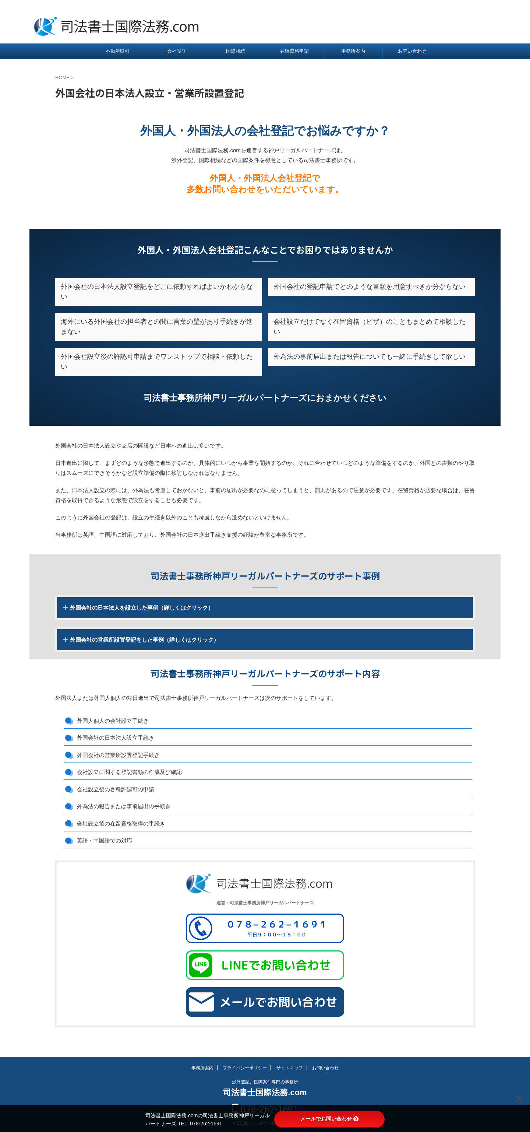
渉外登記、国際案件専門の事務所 (265, 1081)
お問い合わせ (412, 51)
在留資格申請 (294, 51)
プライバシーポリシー (245, 1067)
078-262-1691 (460, 22)
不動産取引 (118, 51)
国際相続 (235, 51)
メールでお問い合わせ (329, 1119)
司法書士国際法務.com (265, 1092)
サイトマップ (289, 1067)
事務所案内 (353, 51)
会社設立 (176, 51)
